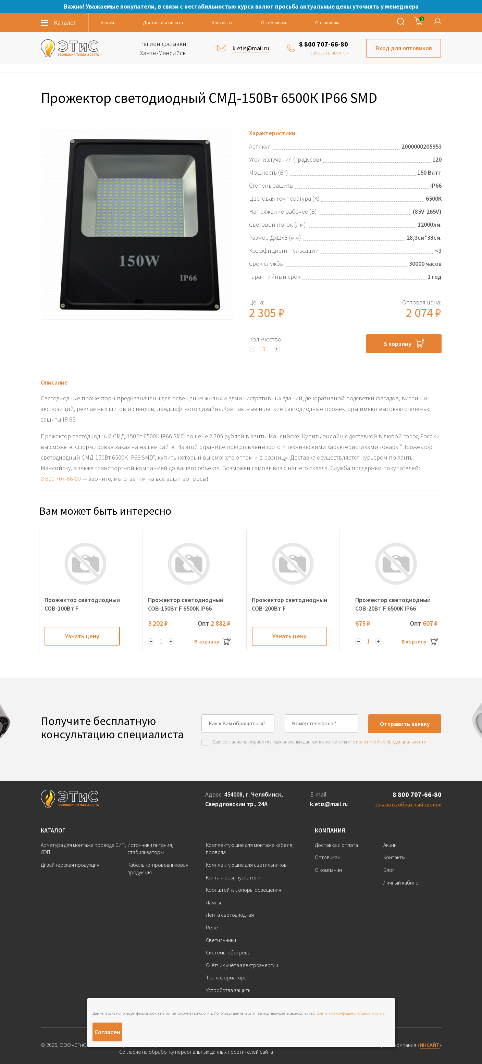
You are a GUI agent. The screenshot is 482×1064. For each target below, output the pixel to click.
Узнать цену (82, 636)
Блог (388, 869)
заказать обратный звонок (408, 804)
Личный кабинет (402, 882)
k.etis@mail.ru (329, 804)
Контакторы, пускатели (233, 877)
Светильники (221, 940)
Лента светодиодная (230, 914)
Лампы (213, 902)
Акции (107, 23)
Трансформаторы (227, 977)
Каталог (53, 830)
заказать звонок (329, 52)
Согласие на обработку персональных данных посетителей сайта (196, 1052)
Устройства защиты (228, 990)
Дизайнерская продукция (70, 864)
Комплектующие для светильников (246, 864)
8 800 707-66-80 (323, 44)
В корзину (403, 343)
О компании (273, 23)
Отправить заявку (405, 724)
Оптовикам (327, 23)
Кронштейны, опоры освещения (243, 889)
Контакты (222, 23)
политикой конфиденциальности (391, 742)
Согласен (107, 1032)
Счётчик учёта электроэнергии (242, 965)
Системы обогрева (228, 952)
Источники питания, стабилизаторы (150, 848)
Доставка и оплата (163, 23)
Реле (212, 927)
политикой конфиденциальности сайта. (351, 1013)
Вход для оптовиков (403, 48)
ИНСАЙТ (430, 1044)
